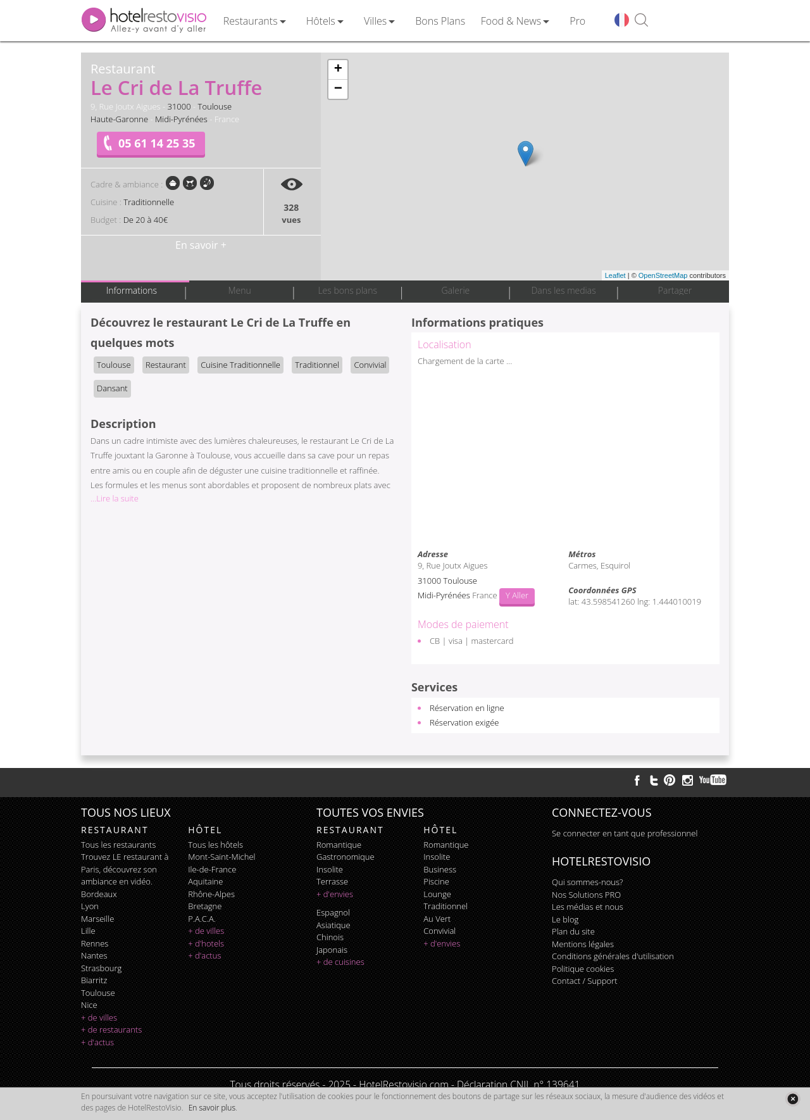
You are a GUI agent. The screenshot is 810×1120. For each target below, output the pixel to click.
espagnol (333, 912)
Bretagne (204, 906)
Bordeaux (99, 894)
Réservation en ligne (467, 708)
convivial (439, 930)
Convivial (370, 364)
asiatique (333, 925)
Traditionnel (317, 364)
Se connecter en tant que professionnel (624, 833)
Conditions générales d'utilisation (613, 956)
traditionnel (445, 906)
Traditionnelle (148, 202)
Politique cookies (583, 968)
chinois (330, 937)
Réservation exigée (464, 722)
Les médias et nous (587, 906)
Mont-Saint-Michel (221, 856)
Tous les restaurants (118, 844)
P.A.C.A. (202, 918)
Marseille (97, 918)
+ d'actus (97, 1042)
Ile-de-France (212, 869)
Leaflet (615, 275)
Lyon (90, 906)
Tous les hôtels (215, 844)
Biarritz (94, 980)
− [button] (338, 89)
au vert (437, 918)
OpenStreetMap (663, 275)
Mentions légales (583, 944)
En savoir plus (212, 1107)
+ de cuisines (340, 961)
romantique (338, 844)
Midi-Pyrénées (181, 119)
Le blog (565, 919)
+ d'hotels (206, 943)
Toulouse (215, 106)
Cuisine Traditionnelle (240, 364)
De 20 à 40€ (145, 219)
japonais (331, 949)
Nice (89, 1004)
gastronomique (345, 856)
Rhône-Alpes (211, 894)
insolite (329, 869)
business (439, 869)
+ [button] (338, 69)
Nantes (94, 955)
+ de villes (99, 1017)
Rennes (94, 943)
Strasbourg (101, 968)
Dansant (112, 388)
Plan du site (573, 931)
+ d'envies (334, 894)
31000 (179, 106)
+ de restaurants (111, 1029)
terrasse (332, 881)
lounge (437, 894)
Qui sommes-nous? (587, 882)
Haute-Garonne (119, 119)
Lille (88, 930)
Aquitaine (205, 881)
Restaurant (166, 364)
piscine (436, 881)
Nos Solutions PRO (586, 894)
